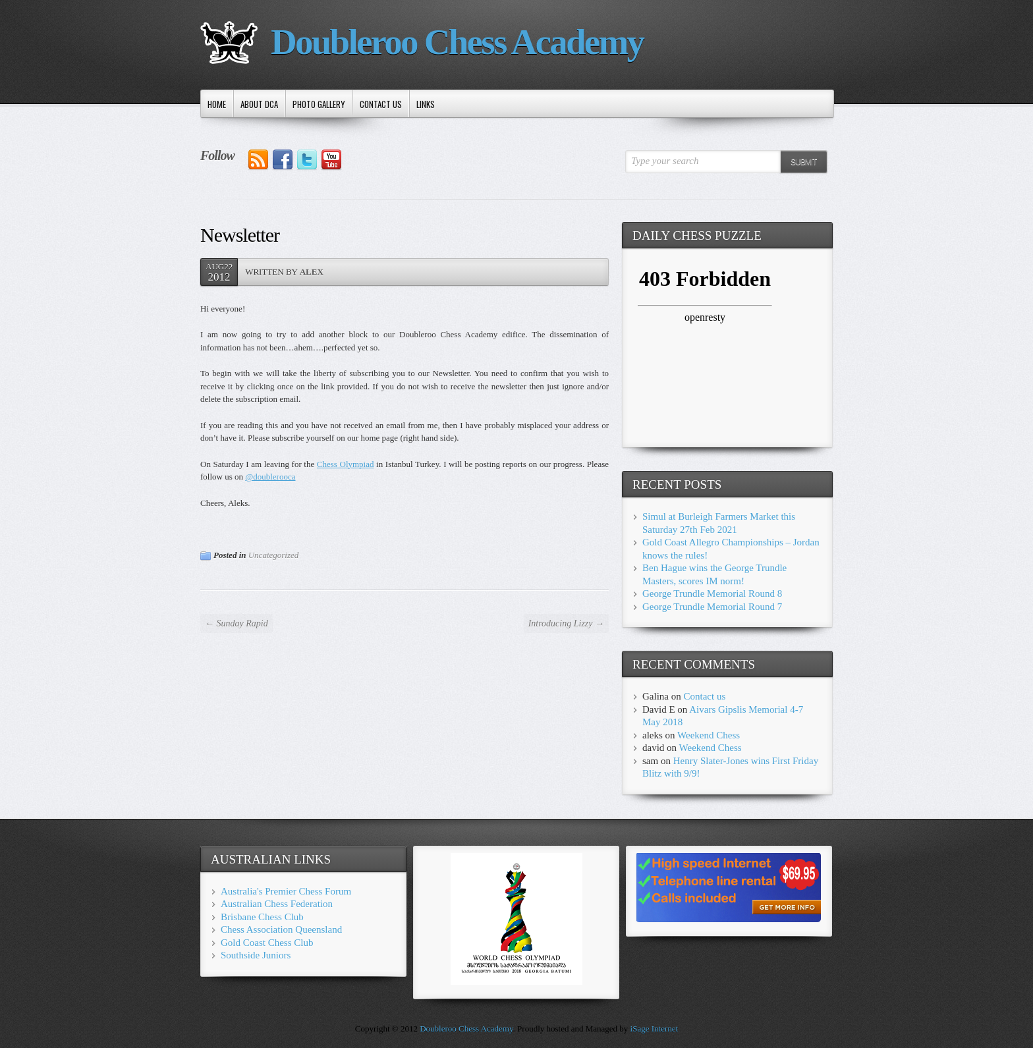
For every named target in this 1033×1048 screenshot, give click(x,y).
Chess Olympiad (345, 464)
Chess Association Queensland (281, 929)
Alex (311, 272)
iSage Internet (654, 1029)
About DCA (259, 104)
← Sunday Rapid (236, 623)
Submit (803, 162)
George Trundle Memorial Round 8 (712, 593)
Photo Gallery (319, 104)
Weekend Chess (708, 735)
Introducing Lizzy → (566, 623)
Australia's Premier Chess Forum (286, 891)
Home (217, 104)
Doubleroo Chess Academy (457, 42)
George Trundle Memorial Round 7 (712, 606)
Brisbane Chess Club (262, 917)
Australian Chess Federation (277, 903)
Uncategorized (273, 555)
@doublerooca (270, 477)
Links (425, 104)
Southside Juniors (256, 955)
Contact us (381, 104)
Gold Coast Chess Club (267, 942)
